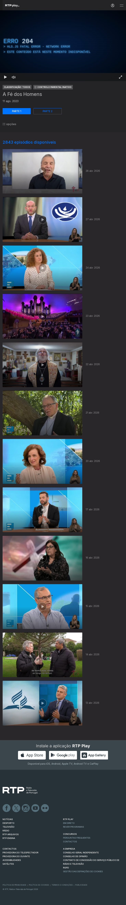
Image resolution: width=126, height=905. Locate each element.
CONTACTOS (9, 849)
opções (9, 124)
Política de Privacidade (14, 885)
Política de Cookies (39, 885)
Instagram (26, 808)
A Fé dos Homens (22, 94)
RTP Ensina (9, 838)
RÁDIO (6, 830)
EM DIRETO (69, 823)
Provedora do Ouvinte (16, 856)
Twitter (16, 808)
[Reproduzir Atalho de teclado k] (5, 77)
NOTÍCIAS (8, 819)
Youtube (35, 808)
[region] (63, 45)
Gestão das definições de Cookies (83, 871)
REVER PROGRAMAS (73, 827)
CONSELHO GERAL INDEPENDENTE (81, 852)
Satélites (8, 864)
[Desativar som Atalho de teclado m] (14, 77)
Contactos (70, 841)
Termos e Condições (62, 885)
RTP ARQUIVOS (11, 834)
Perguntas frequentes (76, 838)
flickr (45, 808)
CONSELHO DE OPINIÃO (75, 856)
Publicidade (81, 885)
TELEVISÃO (8, 827)
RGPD (66, 867)
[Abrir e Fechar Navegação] (121, 5)
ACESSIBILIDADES (12, 860)
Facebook (7, 808)
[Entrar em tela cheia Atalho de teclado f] (120, 77)
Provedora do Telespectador (20, 852)
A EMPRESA (69, 849)
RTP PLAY (68, 819)
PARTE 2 (47, 111)
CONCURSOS (70, 834)
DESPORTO (8, 823)
